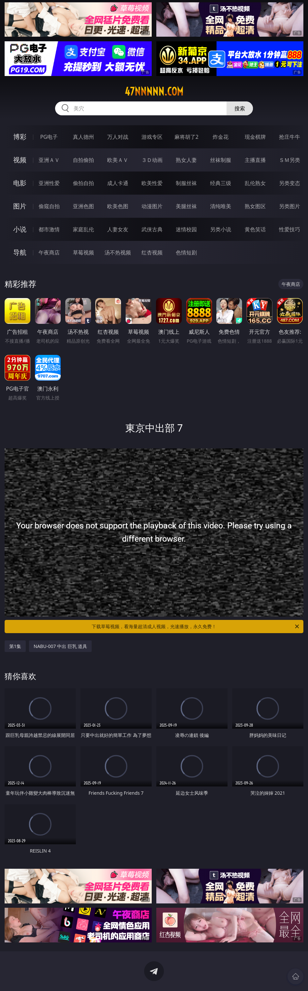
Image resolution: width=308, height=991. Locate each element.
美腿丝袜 (186, 206)
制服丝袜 (186, 183)
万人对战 (117, 136)
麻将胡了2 (186, 136)
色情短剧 (186, 252)
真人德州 (83, 136)
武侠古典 (152, 229)
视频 (19, 159)
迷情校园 (186, 229)
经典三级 (220, 183)
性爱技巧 (289, 229)
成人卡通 (117, 183)
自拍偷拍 (83, 160)
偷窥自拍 (49, 206)
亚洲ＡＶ (49, 160)
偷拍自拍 (83, 183)
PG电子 (49, 136)
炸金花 (221, 136)
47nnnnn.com (154, 91)
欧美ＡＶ (117, 160)
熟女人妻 (186, 160)
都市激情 (49, 229)
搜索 (239, 108)
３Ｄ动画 (152, 160)
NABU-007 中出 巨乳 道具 (60, 646)
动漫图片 (152, 206)
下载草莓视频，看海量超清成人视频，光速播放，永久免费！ (196, 626)
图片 (19, 206)
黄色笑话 (255, 229)
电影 (19, 182)
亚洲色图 (83, 206)
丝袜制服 (220, 160)
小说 (19, 229)
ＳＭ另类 (289, 160)
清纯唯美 (220, 206)
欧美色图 (117, 206)
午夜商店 (49, 252)
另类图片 (289, 206)
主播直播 (255, 160)
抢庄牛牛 (289, 136)
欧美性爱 (152, 183)
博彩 (19, 136)
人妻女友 (117, 229)
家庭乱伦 (83, 229)
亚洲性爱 (49, 183)
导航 (19, 252)
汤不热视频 (118, 252)
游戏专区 (152, 136)
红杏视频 (152, 252)
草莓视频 (83, 252)
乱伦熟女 (255, 183)
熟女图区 (255, 206)
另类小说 (220, 229)
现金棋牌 (255, 136)
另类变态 (289, 183)
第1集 (15, 646)
